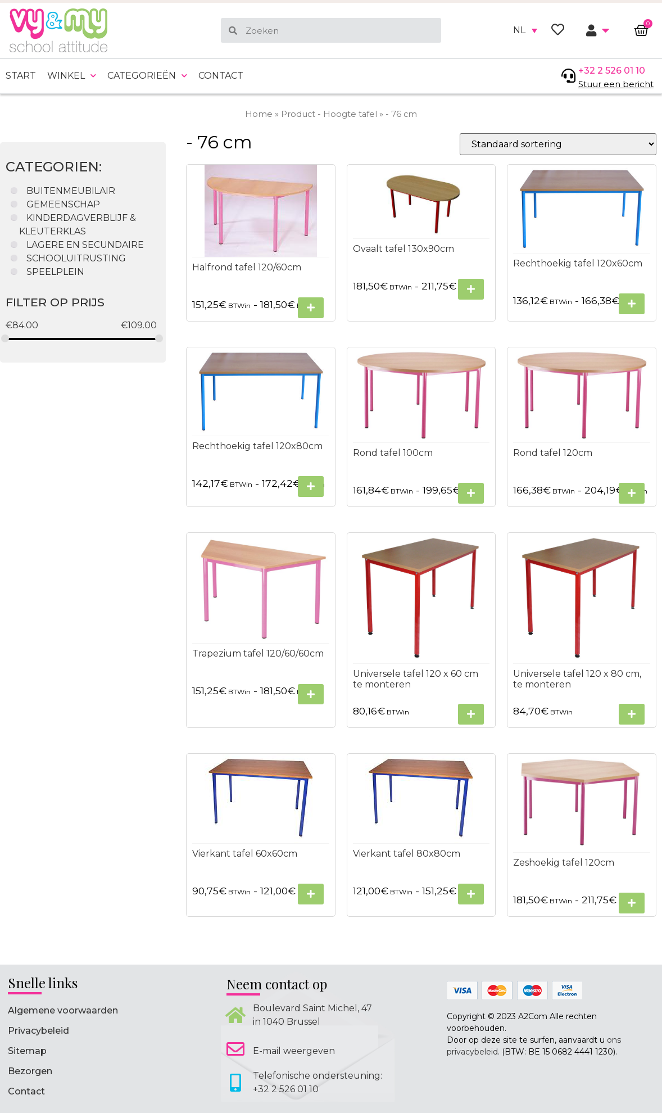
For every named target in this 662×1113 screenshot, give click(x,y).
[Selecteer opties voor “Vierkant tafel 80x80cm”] (471, 894)
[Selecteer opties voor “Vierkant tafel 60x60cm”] (311, 894)
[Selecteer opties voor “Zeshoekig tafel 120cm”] (632, 903)
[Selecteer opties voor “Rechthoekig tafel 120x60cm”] (632, 303)
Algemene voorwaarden (63, 1010)
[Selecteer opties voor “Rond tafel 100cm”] (471, 493)
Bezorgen (30, 1071)
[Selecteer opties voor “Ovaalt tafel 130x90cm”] (471, 289)
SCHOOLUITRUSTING (76, 258)
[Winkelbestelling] (558, 144)
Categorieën (147, 75)
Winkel (71, 75)
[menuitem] (525, 30)
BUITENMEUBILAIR (70, 191)
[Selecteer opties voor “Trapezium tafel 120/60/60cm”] (311, 694)
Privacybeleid (38, 1030)
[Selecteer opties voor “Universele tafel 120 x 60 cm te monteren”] (471, 714)
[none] (525, 30)
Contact (220, 75)
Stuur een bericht (616, 84)
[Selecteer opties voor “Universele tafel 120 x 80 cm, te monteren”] (632, 714)
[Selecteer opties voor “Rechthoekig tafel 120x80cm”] (311, 486)
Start (21, 75)
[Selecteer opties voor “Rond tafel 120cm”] (632, 493)
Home (259, 114)
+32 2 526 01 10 (611, 70)
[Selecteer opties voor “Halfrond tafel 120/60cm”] (311, 307)
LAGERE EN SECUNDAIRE (85, 244)
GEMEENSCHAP (63, 204)
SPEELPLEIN (55, 271)
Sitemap (27, 1051)
